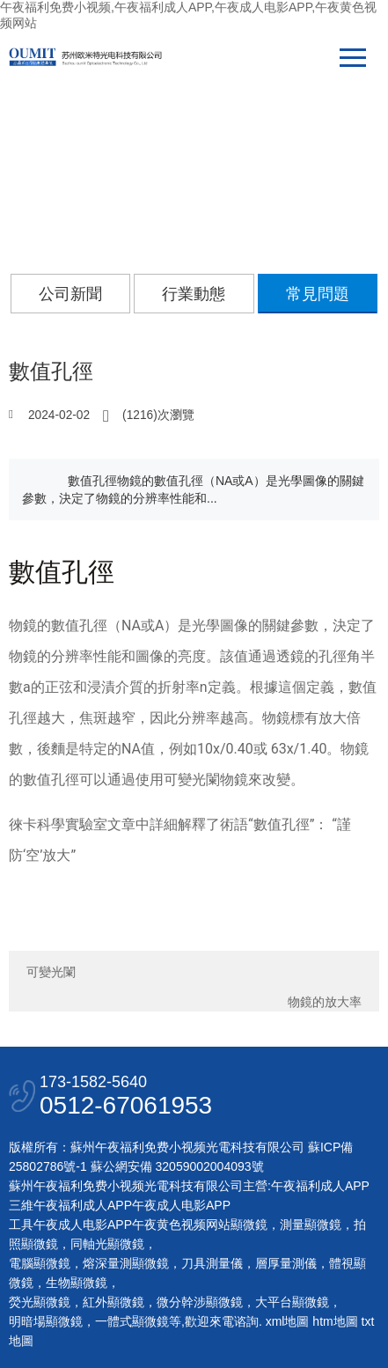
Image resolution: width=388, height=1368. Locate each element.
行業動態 (193, 294)
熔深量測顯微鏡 (126, 1263)
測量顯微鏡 (310, 1224)
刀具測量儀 (212, 1263)
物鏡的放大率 (325, 1002)
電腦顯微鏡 (39, 1263)
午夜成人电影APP (181, 1205)
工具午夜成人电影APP (70, 1224)
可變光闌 (51, 972)
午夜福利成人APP (320, 1186)
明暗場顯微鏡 (46, 1321)
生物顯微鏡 (76, 1283)
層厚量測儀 (286, 1263)
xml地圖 (288, 1321)
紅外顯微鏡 (113, 1302)
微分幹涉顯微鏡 (200, 1302)
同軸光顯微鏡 (107, 1244)
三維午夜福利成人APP (70, 1205)
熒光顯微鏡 (39, 1302)
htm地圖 (334, 1321)
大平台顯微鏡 (292, 1302)
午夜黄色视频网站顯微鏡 (199, 1224)
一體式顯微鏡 (132, 1321)
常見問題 (317, 294)
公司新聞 (70, 294)
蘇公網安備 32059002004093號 (175, 1166)
